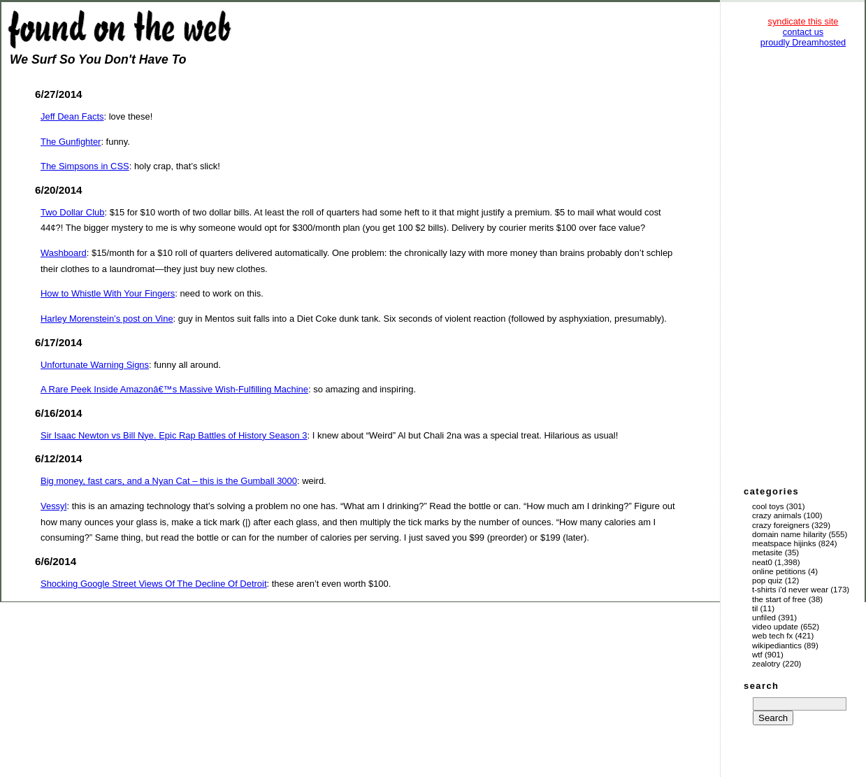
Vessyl (53, 506)
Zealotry (766, 664)
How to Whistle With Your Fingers (108, 293)
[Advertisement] (803, 266)
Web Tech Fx (772, 636)
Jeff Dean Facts (72, 116)
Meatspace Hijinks (784, 543)
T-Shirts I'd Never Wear (790, 589)
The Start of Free (779, 599)
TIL (755, 608)
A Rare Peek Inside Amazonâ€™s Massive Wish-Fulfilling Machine (174, 389)
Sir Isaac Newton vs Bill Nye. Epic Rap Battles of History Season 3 (174, 435)
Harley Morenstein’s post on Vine (107, 318)
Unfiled (764, 617)
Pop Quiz (767, 580)
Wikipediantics (777, 645)
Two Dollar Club (72, 212)
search (761, 685)
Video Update (775, 626)
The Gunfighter (71, 141)
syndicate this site (802, 21)
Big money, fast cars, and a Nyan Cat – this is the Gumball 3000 (169, 481)
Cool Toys (768, 506)
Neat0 (762, 562)
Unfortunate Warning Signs (95, 364)
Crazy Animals (776, 515)
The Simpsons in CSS (85, 166)
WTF (757, 654)
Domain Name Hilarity (789, 534)
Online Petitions (779, 571)
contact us (803, 32)
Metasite (767, 552)
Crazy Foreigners (780, 525)
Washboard (64, 253)
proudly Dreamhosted (803, 42)
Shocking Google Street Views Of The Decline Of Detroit (154, 583)
